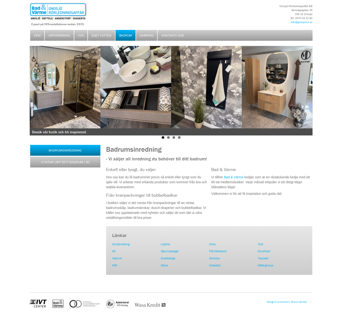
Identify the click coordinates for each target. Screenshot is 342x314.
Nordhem (264, 251)
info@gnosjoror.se (302, 22)
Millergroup (265, 265)
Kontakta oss (172, 35)
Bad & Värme (233, 177)
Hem (37, 35)
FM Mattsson (218, 251)
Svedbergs (168, 258)
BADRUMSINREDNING (65, 150)
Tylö (260, 244)
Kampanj (146, 35)
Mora (164, 265)
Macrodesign (170, 251)
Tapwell (263, 258)
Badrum (125, 35)
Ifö (113, 251)
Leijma (165, 244)
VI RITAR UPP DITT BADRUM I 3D (65, 162)
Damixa (214, 258)
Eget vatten (101, 35)
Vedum (117, 258)
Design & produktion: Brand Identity (287, 302)
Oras (212, 244)
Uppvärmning (59, 35)
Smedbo (215, 265)
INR (114, 265)
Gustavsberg (121, 244)
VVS (81, 35)
